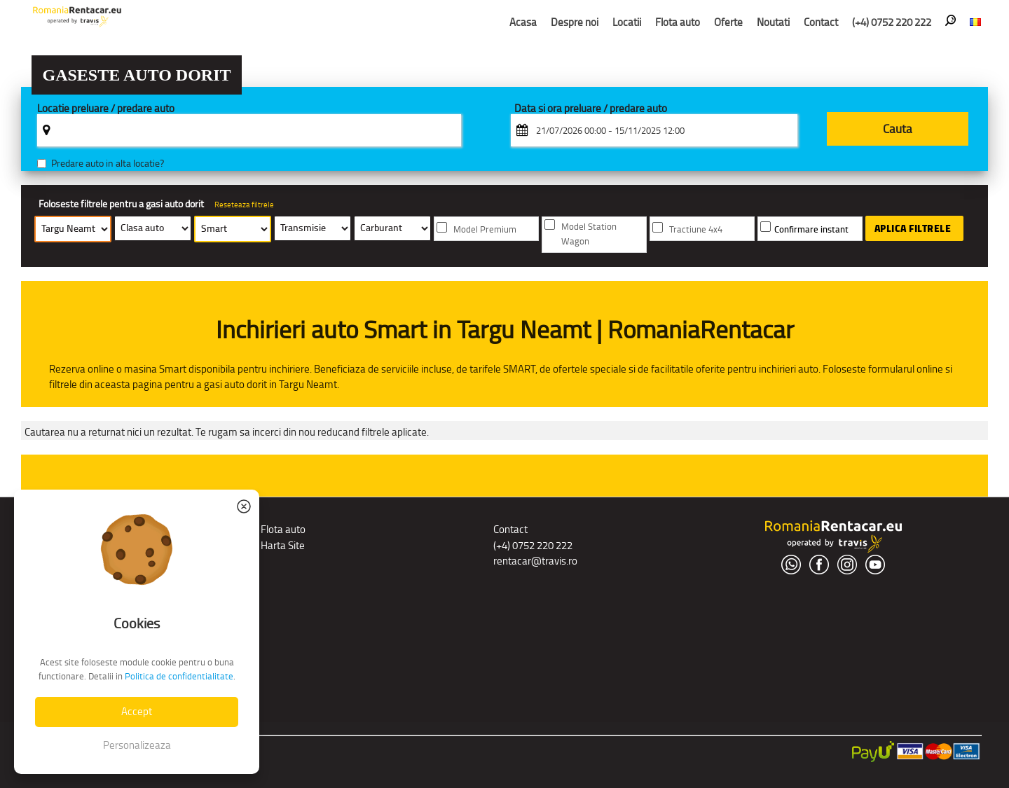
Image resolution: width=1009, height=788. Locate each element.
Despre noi (574, 22)
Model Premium (484, 229)
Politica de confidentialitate (179, 676)
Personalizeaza (137, 745)
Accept (136, 711)
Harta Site (283, 545)
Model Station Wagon (589, 234)
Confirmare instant (811, 229)
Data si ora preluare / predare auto (590, 109)
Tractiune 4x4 (695, 229)
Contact (821, 22)
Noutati (773, 22)
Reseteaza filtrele (244, 204)
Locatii (626, 22)
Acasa (523, 22)
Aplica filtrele (913, 228)
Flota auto (677, 22)
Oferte (728, 22)
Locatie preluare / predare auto (105, 109)
